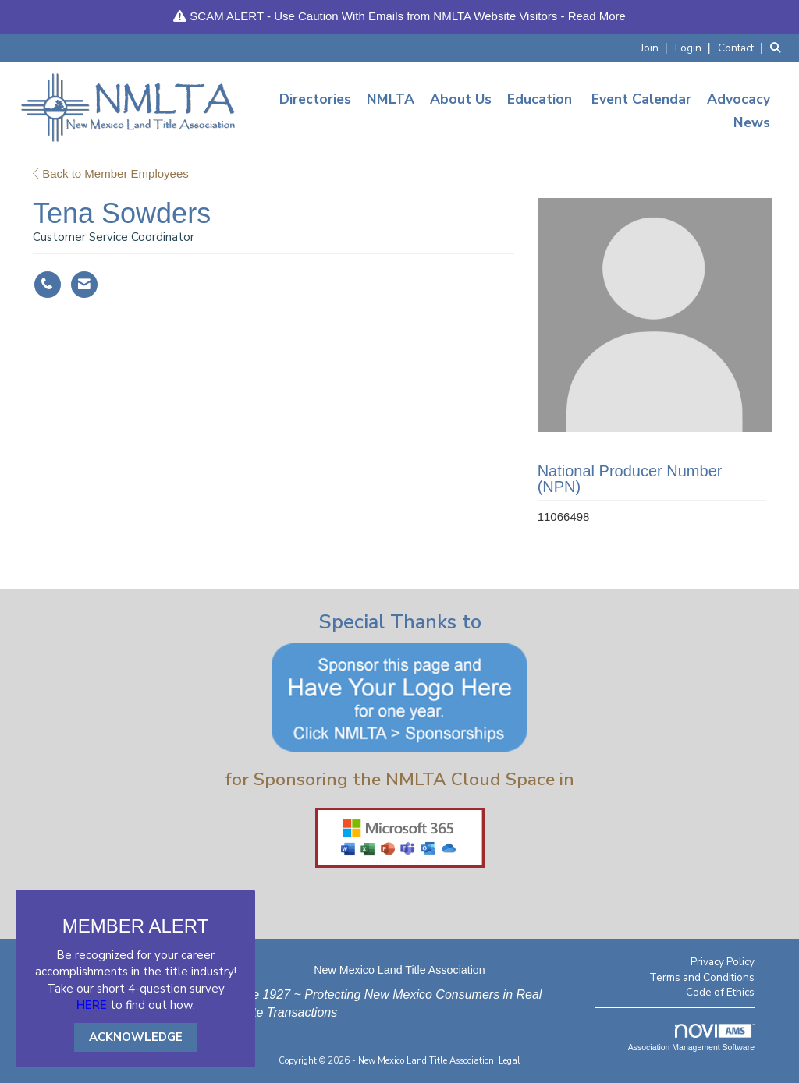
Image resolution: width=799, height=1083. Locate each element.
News (751, 122)
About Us (461, 99)
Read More (597, 16)
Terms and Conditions (702, 977)
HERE (91, 1005)
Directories (315, 99)
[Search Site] (778, 47)
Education (539, 99)
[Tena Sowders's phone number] (47, 284)
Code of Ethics (720, 992)
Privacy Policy (723, 961)
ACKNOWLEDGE (136, 1037)
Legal (509, 1061)
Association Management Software (691, 1038)
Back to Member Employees (111, 173)
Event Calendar (641, 99)
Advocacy (738, 99)
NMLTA (390, 99)
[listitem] (656, 47)
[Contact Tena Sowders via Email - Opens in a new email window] (84, 284)
